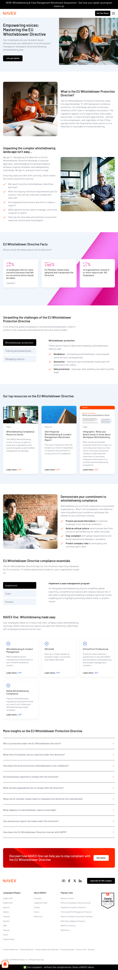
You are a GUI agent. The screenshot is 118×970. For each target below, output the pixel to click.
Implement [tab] (11, 585)
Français (6, 916)
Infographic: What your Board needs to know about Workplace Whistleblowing (97, 434)
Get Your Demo (103, 13)
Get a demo (101, 858)
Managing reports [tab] (14, 358)
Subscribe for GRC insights (101, 881)
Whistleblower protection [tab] (19, 342)
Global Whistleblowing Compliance (17, 692)
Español (6, 921)
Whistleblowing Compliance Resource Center (20, 433)
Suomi (5, 935)
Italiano (6, 912)
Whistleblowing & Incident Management (19, 650)
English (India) (8, 939)
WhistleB (49, 649)
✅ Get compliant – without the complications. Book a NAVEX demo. (59, 967)
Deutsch (6, 907)
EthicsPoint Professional (95, 649)
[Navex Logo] (10, 13)
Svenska (6, 930)
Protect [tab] (9, 601)
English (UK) (8, 903)
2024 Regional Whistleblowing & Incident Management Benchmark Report (58, 435)
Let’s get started (12, 58)
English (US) (7, 898)
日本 (5, 925)
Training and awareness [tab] (18, 350)
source (10, 283)
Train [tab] (8, 593)
